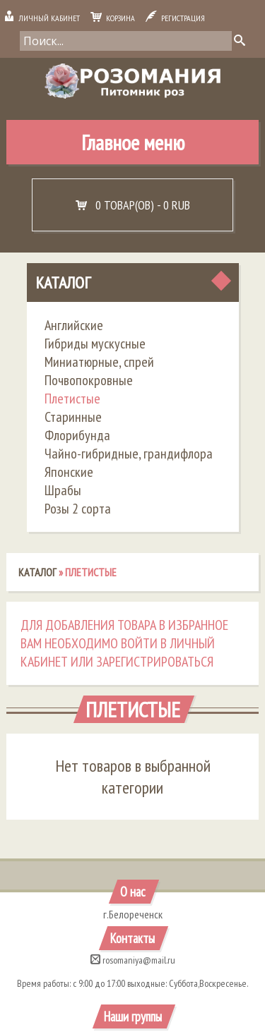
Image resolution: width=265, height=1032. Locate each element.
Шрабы (63, 490)
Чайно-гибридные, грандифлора (129, 453)
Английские (74, 325)
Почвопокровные (89, 380)
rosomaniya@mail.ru (132, 960)
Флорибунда (77, 435)
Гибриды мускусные (95, 343)
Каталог (62, 282)
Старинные (73, 417)
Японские (69, 472)
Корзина (112, 18)
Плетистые (72, 398)
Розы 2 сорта (78, 508)
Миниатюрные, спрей (99, 362)
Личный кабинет (42, 18)
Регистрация (175, 18)
